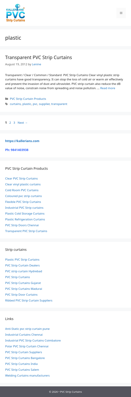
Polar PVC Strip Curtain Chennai (26, 346)
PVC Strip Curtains (17, 277)
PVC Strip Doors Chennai (22, 225)
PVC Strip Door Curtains (21, 295)
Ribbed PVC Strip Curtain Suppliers (28, 300)
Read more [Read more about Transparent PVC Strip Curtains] (107, 88)
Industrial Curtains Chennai (24, 335)
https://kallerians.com (22, 141)
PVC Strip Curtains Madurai (23, 289)
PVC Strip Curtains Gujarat (23, 283)
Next (23, 123)
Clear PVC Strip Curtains (21, 178)
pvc (35, 104)
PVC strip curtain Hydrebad (23, 271)
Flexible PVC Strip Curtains (23, 202)
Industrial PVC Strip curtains (24, 208)
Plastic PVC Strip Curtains (22, 259)
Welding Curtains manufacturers (27, 375)
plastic (26, 104)
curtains (15, 104)
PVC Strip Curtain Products (28, 99)
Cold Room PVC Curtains (21, 190)
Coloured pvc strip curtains (23, 196)
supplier (44, 104)
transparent (59, 104)
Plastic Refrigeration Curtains (25, 219)
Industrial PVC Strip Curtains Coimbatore (33, 340)
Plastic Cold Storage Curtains (24, 213)
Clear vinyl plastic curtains (23, 184)
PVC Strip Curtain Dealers (22, 265)
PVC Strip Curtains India (21, 364)
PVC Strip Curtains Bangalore (25, 358)
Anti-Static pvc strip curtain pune (27, 329)
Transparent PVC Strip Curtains (38, 57)
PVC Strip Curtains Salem (22, 370)
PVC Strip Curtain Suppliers (23, 352)
